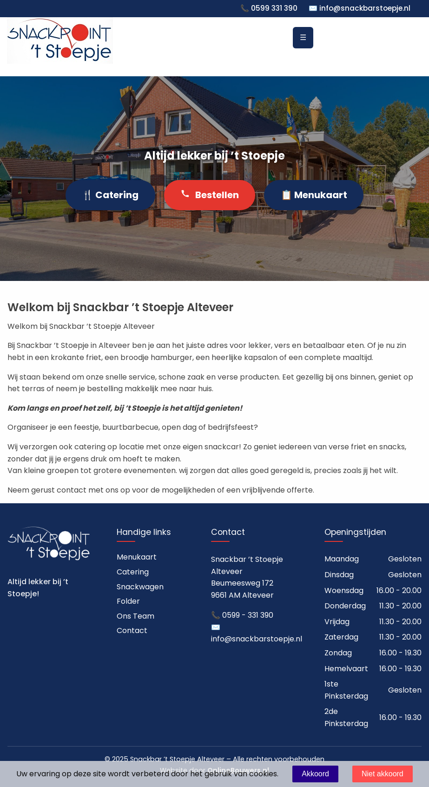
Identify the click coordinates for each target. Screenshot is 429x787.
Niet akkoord (382, 774)
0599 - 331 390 (247, 615)
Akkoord (315, 774)
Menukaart (137, 557)
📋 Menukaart (314, 194)
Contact (132, 630)
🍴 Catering (110, 194)
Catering (133, 572)
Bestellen (209, 194)
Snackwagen (140, 586)
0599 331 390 (274, 8)
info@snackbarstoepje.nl (364, 8)
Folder (128, 601)
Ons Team (135, 616)
